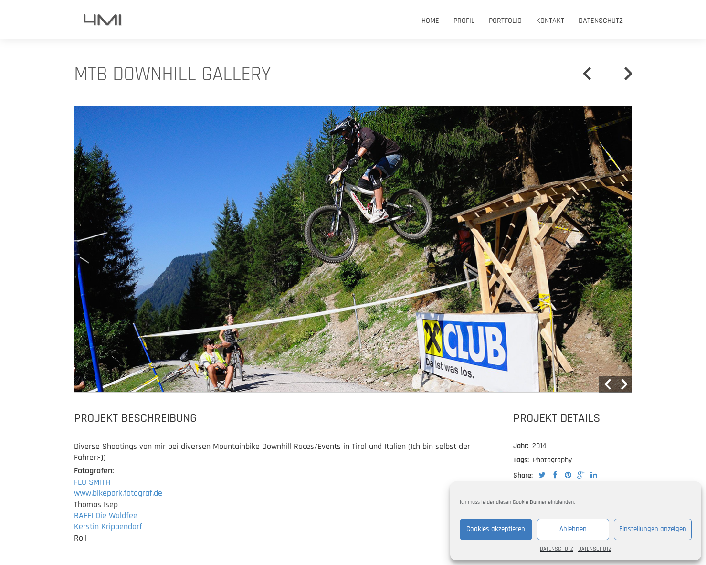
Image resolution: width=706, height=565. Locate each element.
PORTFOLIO (505, 21)
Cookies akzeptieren (495, 528)
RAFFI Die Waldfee (105, 515)
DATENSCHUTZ (556, 549)
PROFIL (463, 21)
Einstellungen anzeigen (652, 528)
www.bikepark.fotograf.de (118, 493)
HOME (430, 21)
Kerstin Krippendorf (108, 526)
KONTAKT (550, 21)
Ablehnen (573, 528)
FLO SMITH (92, 482)
